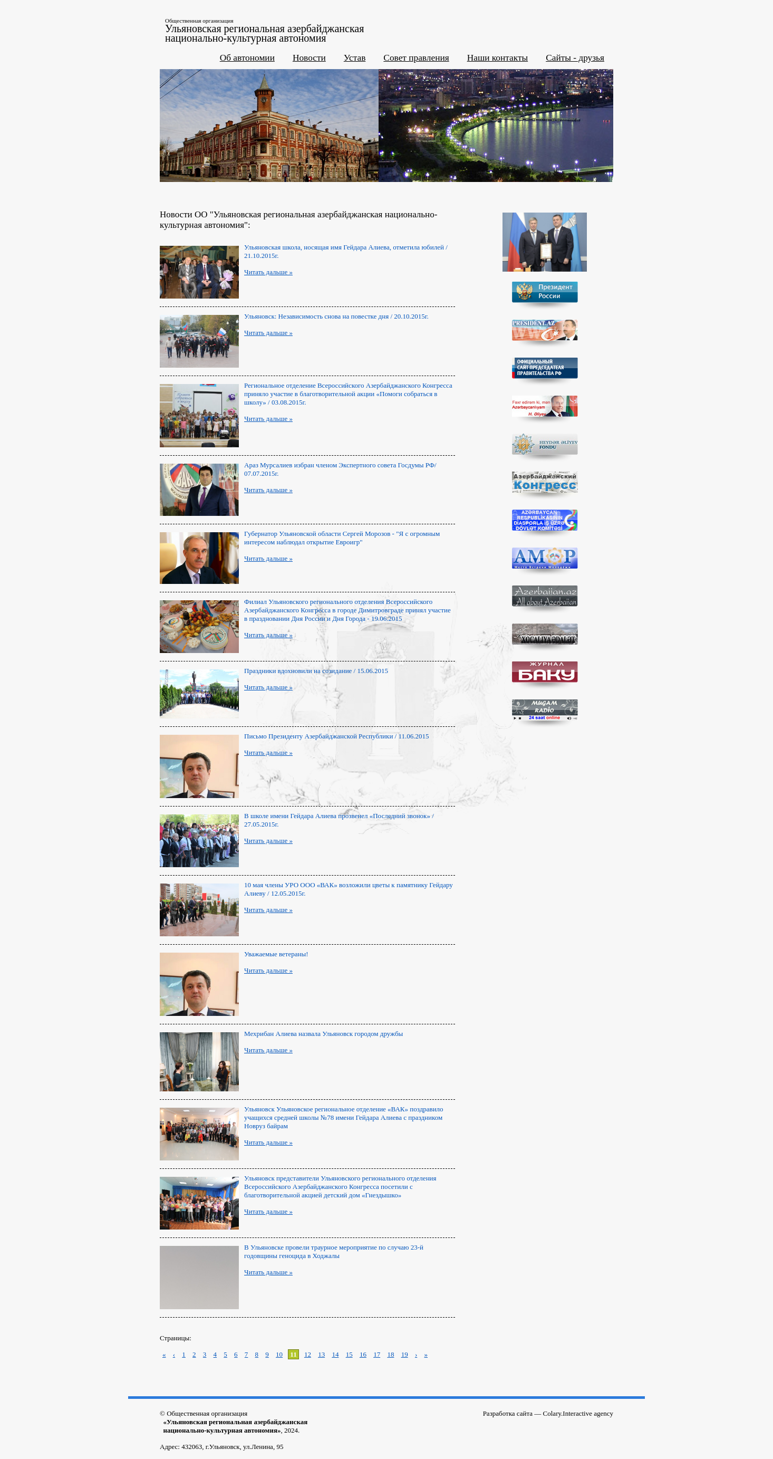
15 (349, 1354)
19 (404, 1354)
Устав (355, 58)
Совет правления (416, 58)
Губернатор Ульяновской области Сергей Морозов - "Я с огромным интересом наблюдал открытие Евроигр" (342, 538)
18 (390, 1354)
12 (307, 1354)
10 (279, 1354)
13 (321, 1354)
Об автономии (247, 58)
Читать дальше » (268, 272)
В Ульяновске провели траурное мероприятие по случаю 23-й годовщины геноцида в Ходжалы (333, 1251)
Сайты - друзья (575, 58)
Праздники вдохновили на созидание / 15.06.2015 (316, 671)
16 (363, 1354)
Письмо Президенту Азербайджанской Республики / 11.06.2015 (336, 736)
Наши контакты (497, 58)
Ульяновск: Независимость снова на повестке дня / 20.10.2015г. (336, 316)
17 (376, 1354)
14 (335, 1354)
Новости (309, 58)
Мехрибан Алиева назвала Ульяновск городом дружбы (323, 1034)
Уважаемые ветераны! (276, 954)
